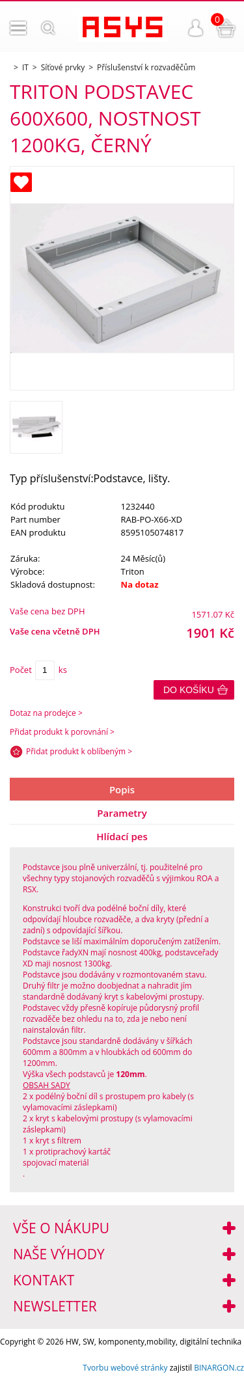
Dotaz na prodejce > (46, 712)
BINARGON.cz (219, 1367)
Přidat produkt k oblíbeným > (79, 751)
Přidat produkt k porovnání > (62, 731)
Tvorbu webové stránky (125, 1367)
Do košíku (188, 690)
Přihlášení (196, 28)
